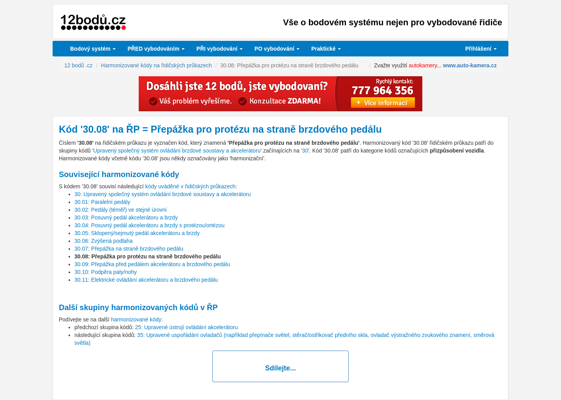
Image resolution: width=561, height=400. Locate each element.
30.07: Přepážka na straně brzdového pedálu (128, 249)
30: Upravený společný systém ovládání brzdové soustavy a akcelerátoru (162, 194)
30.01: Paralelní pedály (102, 202)
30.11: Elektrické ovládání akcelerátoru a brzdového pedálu (146, 280)
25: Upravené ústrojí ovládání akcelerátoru (186, 327)
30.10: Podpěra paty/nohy (105, 272)
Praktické (326, 49)
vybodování (219, 49)
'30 (304, 150)
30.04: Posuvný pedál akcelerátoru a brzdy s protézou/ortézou (149, 225)
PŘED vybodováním (156, 49)
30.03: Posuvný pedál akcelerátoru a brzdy (126, 217)
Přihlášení (481, 49)
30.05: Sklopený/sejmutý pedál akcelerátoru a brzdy (136, 233)
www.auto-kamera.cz (470, 65)
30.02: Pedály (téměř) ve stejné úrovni (120, 210)
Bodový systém (93, 49)
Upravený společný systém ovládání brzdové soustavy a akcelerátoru (177, 150)
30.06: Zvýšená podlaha (103, 241)
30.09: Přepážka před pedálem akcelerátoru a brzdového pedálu (152, 264)
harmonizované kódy (136, 319)
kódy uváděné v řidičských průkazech (190, 186)
